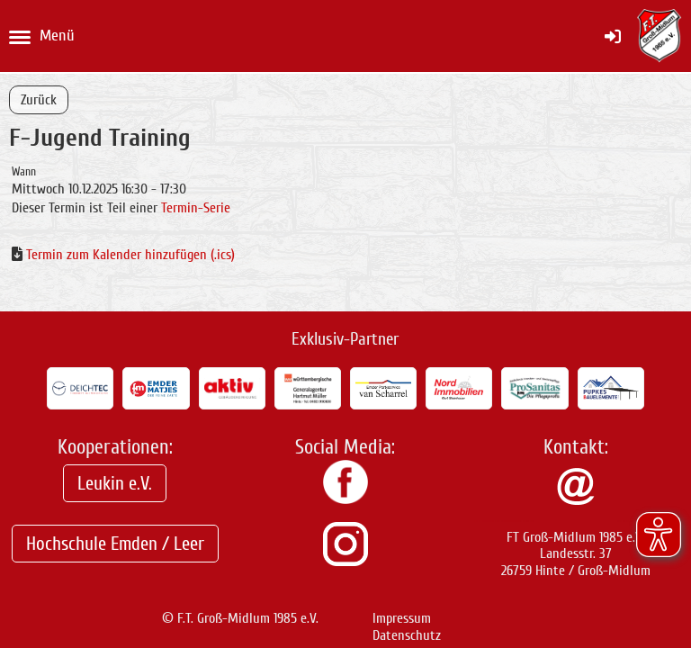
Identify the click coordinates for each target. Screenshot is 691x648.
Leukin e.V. (114, 483)
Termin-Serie (195, 208)
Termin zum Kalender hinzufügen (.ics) (130, 255)
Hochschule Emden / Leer (115, 543)
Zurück (39, 100)
